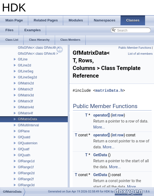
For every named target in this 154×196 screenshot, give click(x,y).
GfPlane (24, 131)
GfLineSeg (25, 71)
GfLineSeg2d (27, 77)
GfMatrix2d (26, 83)
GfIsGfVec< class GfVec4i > (38, 54)
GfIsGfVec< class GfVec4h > (38, 48)
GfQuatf (23, 149)
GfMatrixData (27, 119)
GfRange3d (26, 185)
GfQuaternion (27, 143)
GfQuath (24, 155)
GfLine (22, 59)
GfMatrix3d (26, 95)
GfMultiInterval (28, 125)
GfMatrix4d (26, 107)
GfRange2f (26, 179)
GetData (100, 155)
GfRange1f (26, 167)
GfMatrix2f (25, 89)
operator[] (101, 115)
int (114, 115)
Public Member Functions (134, 48)
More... (99, 127)
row (120, 115)
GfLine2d (24, 65)
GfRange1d (26, 161)
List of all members (140, 54)
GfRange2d (26, 173)
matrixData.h (109, 90)
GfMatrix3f (25, 101)
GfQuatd (24, 137)
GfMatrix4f (25, 113)
